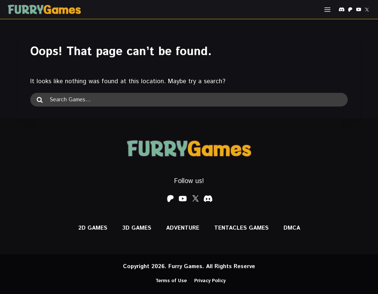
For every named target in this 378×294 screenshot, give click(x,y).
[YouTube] (358, 9)
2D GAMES (92, 228)
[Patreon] (350, 9)
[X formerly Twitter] (367, 9)
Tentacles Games (241, 228)
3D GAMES (136, 228)
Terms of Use (171, 280)
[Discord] (341, 9)
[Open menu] (327, 9)
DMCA (292, 228)
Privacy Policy (210, 280)
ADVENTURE (182, 228)
